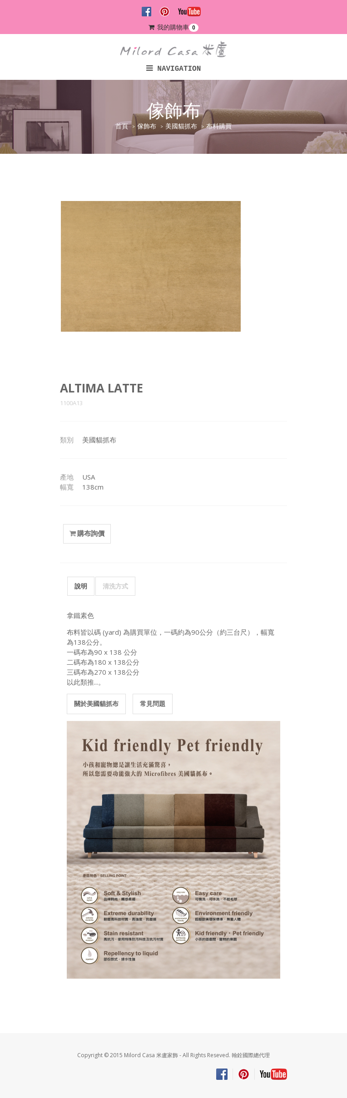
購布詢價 (86, 533)
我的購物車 (173, 27)
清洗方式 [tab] (115, 586)
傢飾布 (146, 126)
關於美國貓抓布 (96, 703)
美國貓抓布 (181, 126)
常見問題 (152, 703)
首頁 (121, 126)
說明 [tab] (80, 586)
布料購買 (219, 126)
